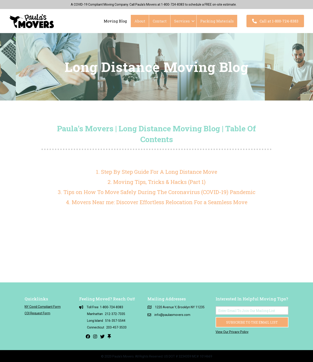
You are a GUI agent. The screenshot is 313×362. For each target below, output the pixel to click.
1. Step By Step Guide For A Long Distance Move (156, 171)
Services (182, 21)
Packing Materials (217, 21)
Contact (160, 21)
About (139, 21)
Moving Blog (115, 21)
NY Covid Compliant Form (43, 306)
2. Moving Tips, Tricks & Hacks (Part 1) (157, 181)
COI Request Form (37, 313)
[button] (275, 21)
